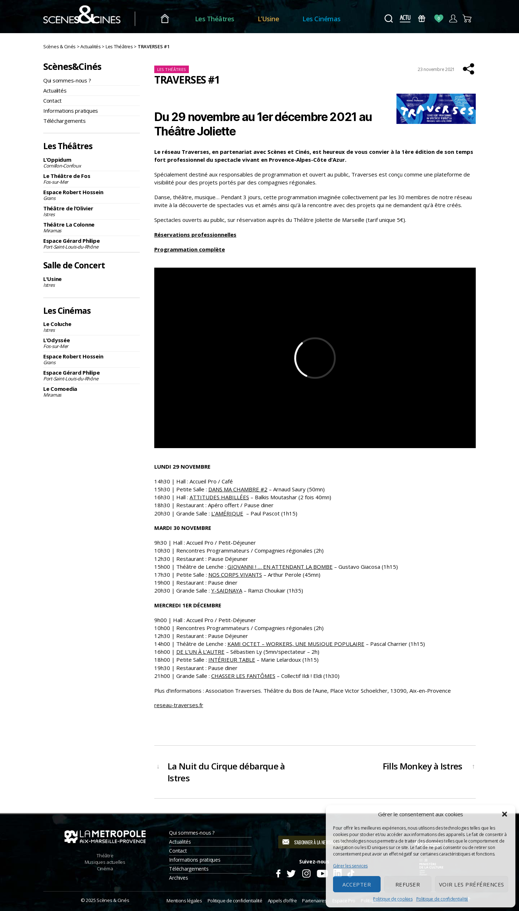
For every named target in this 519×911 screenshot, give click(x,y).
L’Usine (272, 18)
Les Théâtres (218, 18)
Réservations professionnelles (195, 234)
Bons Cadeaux (421, 18)
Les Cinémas (326, 18)
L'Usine (91, 281)
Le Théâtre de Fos (91, 178)
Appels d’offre (282, 900)
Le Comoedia (91, 391)
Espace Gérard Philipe (91, 243)
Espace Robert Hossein (91, 194)
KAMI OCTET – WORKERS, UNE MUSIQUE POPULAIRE (295, 643)
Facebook (278, 872)
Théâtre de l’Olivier (91, 211)
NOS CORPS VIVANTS (235, 574)
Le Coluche (91, 326)
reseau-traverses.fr (178, 705)
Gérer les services (350, 866)
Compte (453, 18)
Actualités (54, 90)
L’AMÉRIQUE (227, 513)
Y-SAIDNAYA (226, 590)
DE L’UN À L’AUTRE (200, 651)
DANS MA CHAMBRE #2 (237, 489)
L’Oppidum (91, 162)
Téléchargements (64, 120)
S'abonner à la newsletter (318, 842)
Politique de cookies (393, 899)
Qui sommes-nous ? (67, 80)
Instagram (306, 872)
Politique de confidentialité (442, 899)
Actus (404, 18)
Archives (178, 877)
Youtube (322, 872)
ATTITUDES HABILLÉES (219, 497)
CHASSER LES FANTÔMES (243, 675)
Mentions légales (184, 900)
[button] (504, 814)
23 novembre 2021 (436, 69)
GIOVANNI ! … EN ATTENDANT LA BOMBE (280, 566)
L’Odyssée (91, 342)
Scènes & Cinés (113, 900)
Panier (467, 18)
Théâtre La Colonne (91, 227)
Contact (52, 100)
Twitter (290, 872)
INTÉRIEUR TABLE (231, 659)
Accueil (169, 19)
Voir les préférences (471, 884)
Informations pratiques (70, 110)
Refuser (407, 884)
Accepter (356, 884)
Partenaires (314, 900)
